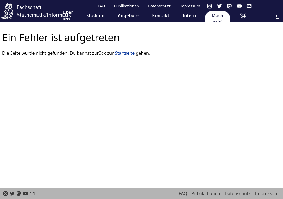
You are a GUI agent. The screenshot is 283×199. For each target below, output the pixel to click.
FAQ (101, 6)
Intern (189, 15)
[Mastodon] (229, 6)
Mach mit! (217, 18)
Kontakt (160, 15)
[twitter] (219, 6)
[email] (249, 6)
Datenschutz (159, 6)
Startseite (125, 53)
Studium (95, 15)
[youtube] (239, 6)
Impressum (189, 6)
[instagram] (209, 6)
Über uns (67, 15)
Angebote (128, 15)
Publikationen (126, 6)
